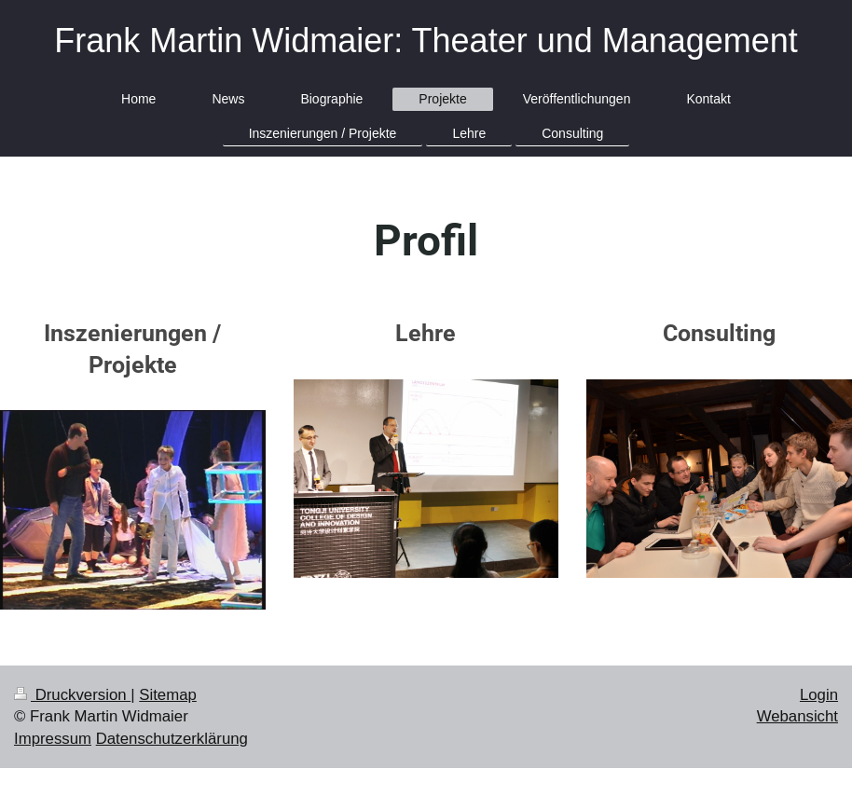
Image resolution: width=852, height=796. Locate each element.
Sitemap (168, 695)
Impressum (52, 739)
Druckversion (72, 695)
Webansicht (797, 716)
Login (819, 695)
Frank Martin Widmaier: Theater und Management (426, 40)
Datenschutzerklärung (172, 739)
